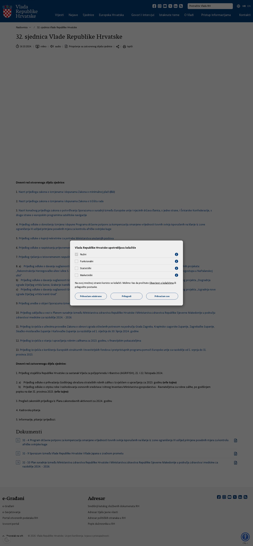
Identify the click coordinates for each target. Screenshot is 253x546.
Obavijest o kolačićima (161, 282)
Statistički (85, 268)
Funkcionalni (86, 261)
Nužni (83, 254)
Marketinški (86, 275)
